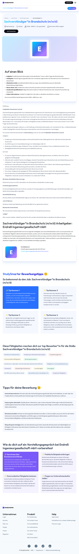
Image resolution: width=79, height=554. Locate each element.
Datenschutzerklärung (53, 550)
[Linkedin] (50, 546)
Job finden (69, 2)
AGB (32, 550)
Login (4, 517)
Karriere (5, 520)
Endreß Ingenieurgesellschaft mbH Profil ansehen (34, 251)
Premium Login (56, 524)
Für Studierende (32, 517)
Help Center (55, 517)
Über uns (5, 524)
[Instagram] (36, 546)
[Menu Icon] (75, 3)
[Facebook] (29, 546)
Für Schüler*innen (32, 520)
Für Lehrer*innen (32, 531)
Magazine (5, 534)
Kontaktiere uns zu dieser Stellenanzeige (64, 520)
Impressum (39, 550)
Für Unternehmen (32, 527)
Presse (5, 531)
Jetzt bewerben (71, 8)
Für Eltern (30, 534)
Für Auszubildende (32, 524)
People (5, 527)
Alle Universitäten (32, 538)
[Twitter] (43, 546)
